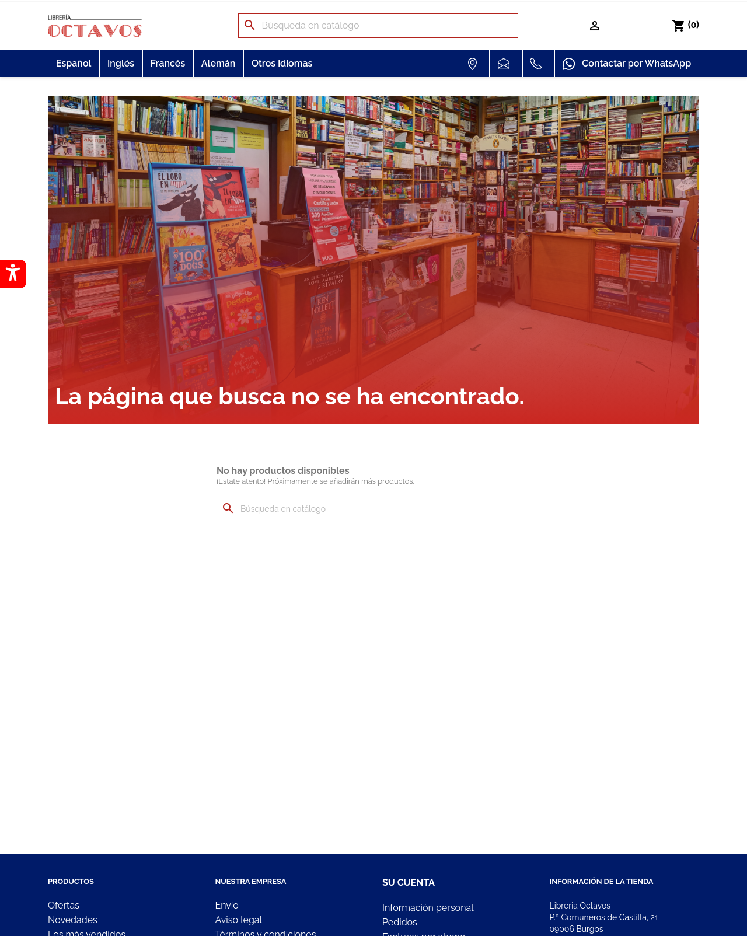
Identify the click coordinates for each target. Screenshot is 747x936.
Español (74, 63)
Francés (168, 63)
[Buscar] (378, 25)
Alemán (218, 63)
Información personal (428, 907)
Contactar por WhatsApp (627, 64)
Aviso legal (238, 919)
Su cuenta (408, 882)
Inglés (120, 63)
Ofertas (63, 905)
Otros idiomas (282, 63)
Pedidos (399, 922)
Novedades (72, 919)
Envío (227, 905)
